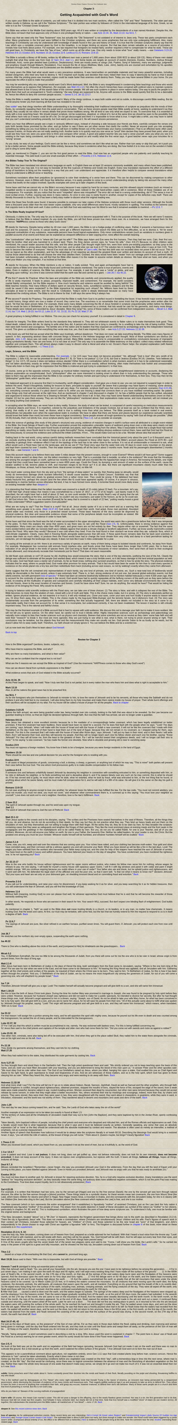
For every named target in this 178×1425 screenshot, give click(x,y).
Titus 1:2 (88, 418)
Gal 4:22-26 (165, 388)
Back (96, 795)
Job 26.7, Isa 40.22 (116, 273)
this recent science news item (28, 1409)
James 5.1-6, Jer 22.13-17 (78, 94)
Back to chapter (121, 702)
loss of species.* (49, 576)
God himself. (58, 627)
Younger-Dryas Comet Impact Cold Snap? (34, 1417)
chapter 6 (137, 1224)
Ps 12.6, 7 (157, 207)
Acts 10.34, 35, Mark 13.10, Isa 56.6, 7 (117, 33)
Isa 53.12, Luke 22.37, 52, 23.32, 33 (52, 311)
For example (62, 356)
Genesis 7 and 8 (30, 450)
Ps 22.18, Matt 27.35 (82, 311)
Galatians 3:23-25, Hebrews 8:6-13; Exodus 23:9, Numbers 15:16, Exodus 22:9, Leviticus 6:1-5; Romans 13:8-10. (89, 51)
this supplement (24, 1227)
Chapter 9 (130, 316)
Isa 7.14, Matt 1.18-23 (23, 311)
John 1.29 (20, 339)
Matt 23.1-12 (77, 87)
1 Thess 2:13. (47, 346)
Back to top (11, 632)
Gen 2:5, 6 (112, 524)
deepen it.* (43, 484)
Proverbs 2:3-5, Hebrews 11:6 (96, 156)
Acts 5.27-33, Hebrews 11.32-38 (128, 329)
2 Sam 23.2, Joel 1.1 (63, 60)
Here (84, 1420)
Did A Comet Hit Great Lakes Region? (104, 1415)
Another (157, 1420)
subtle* (13, 106)
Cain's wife (91, 249)
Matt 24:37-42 (50, 509)
